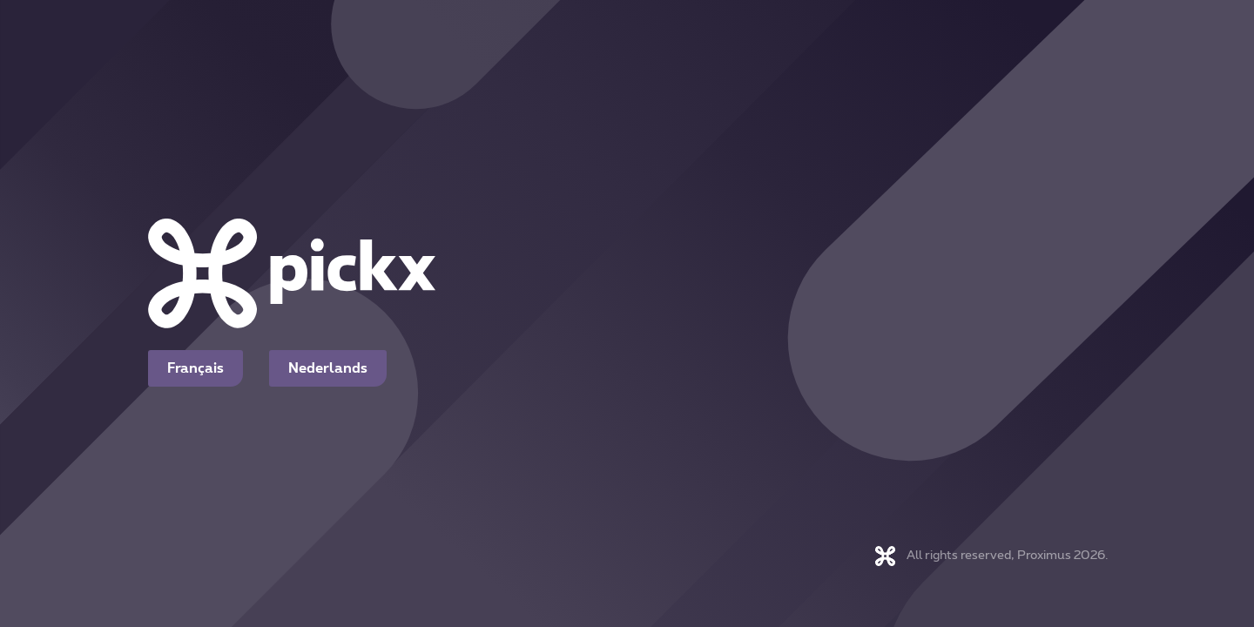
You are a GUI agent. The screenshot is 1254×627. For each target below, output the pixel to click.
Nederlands (327, 368)
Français (195, 368)
